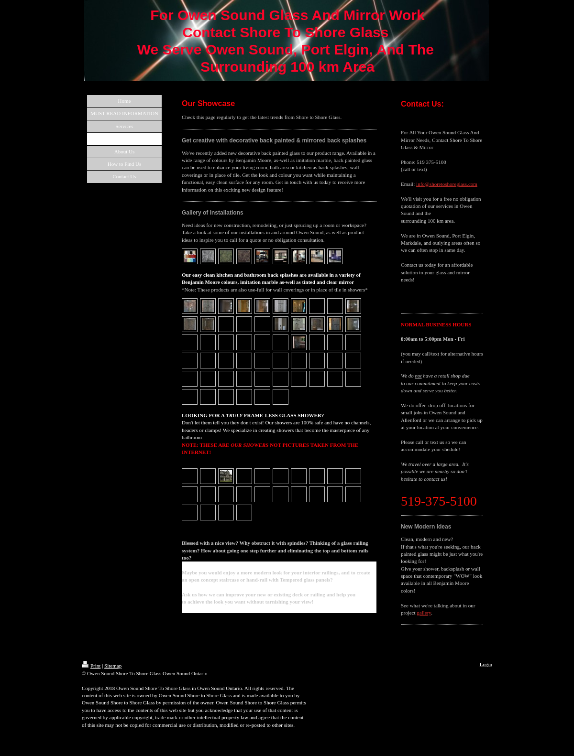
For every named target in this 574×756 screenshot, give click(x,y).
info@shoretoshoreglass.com (446, 184)
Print (91, 666)
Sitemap (112, 666)
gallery (424, 613)
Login (486, 664)
